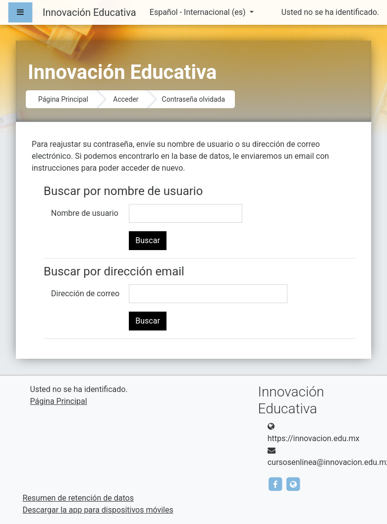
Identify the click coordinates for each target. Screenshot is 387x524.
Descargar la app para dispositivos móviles (98, 510)
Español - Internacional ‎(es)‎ (199, 12)
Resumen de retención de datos (78, 498)
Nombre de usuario (84, 213)
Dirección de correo (85, 293)
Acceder (125, 99)
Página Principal (63, 99)
